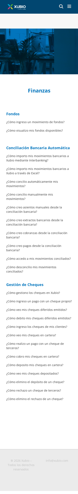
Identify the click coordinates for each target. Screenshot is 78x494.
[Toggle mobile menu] (69, 6)
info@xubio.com (57, 461)
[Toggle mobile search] (61, 6)
